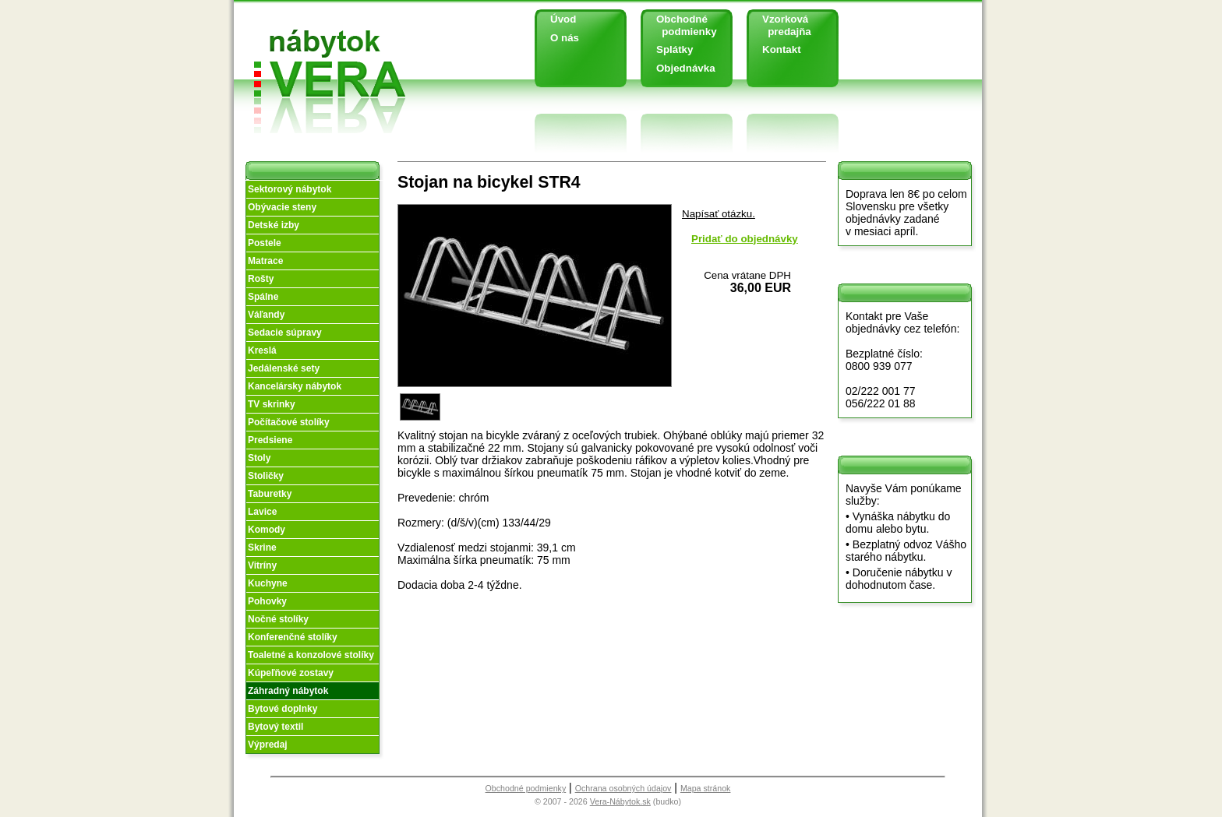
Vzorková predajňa (781, 25)
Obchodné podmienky (681, 25)
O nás (564, 38)
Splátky (674, 49)
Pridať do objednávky (744, 239)
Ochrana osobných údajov (623, 788)
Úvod (563, 19)
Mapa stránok (705, 788)
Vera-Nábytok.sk (620, 801)
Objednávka (685, 68)
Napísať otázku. (718, 214)
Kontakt (781, 49)
